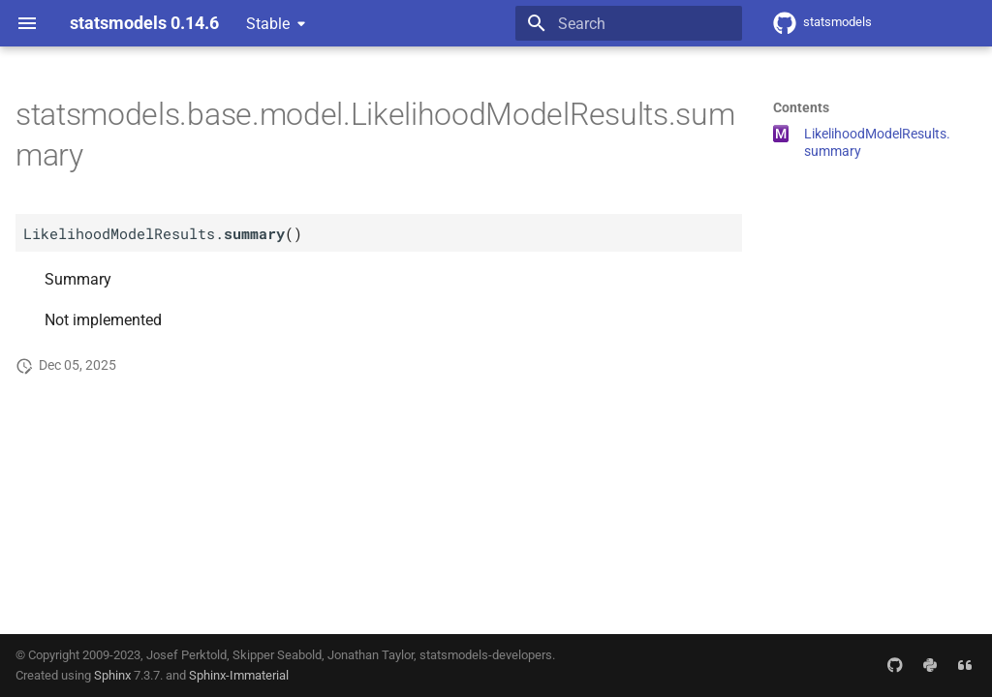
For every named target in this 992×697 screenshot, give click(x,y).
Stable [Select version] (268, 24)
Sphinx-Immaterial (239, 675)
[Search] (628, 23)
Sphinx (112, 675)
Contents (801, 107)
